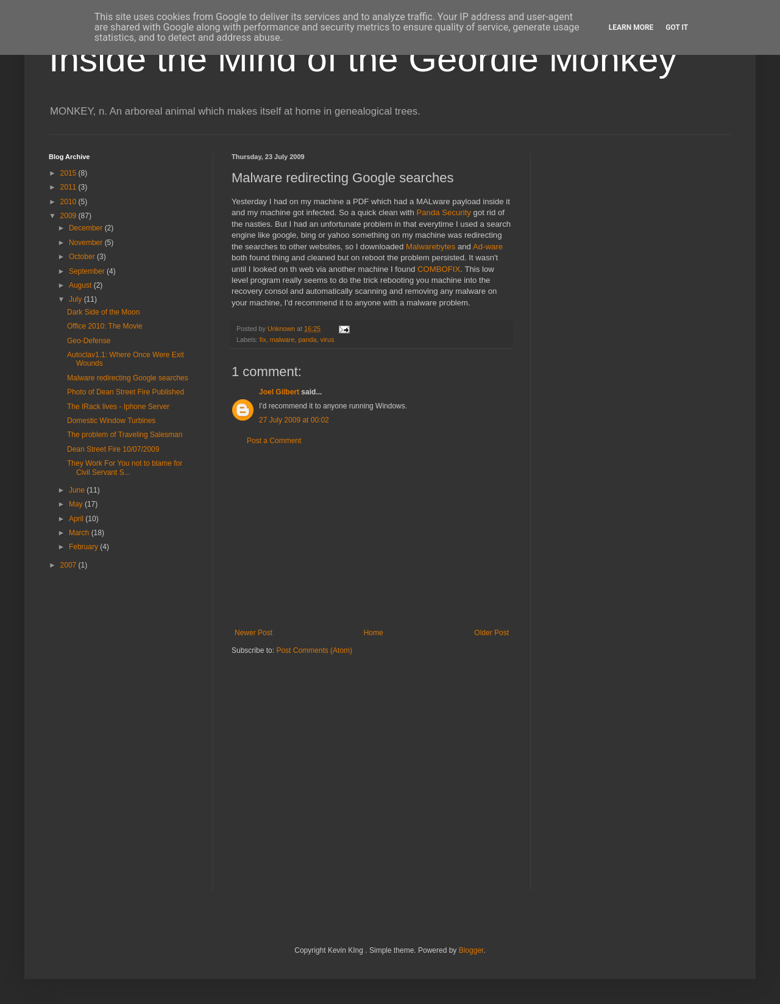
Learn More (631, 27)
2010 (69, 202)
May (77, 504)
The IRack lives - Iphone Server (118, 406)
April (77, 518)
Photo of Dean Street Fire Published (125, 392)
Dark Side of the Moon (103, 312)
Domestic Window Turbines (111, 420)
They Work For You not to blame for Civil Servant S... (124, 467)
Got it (676, 27)
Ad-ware (488, 246)
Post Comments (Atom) (314, 650)
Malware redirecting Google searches (127, 378)
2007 (69, 565)
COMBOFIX (438, 269)
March (80, 533)
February (84, 547)
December (87, 228)
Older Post (491, 632)
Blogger (471, 950)
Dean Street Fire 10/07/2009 (113, 449)
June (78, 490)
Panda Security (443, 212)
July (76, 299)
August (81, 285)
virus (327, 339)
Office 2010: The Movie (105, 326)
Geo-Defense (88, 340)
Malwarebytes (430, 246)
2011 (69, 187)
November (87, 242)
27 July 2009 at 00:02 (294, 420)
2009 (69, 216)
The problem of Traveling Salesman (124, 434)
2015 (69, 173)
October (83, 256)
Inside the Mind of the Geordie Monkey (363, 58)
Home (373, 632)
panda (307, 339)
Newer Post (253, 632)
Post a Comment (274, 440)
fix (263, 339)
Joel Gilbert (279, 392)
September (88, 271)
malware (282, 339)
